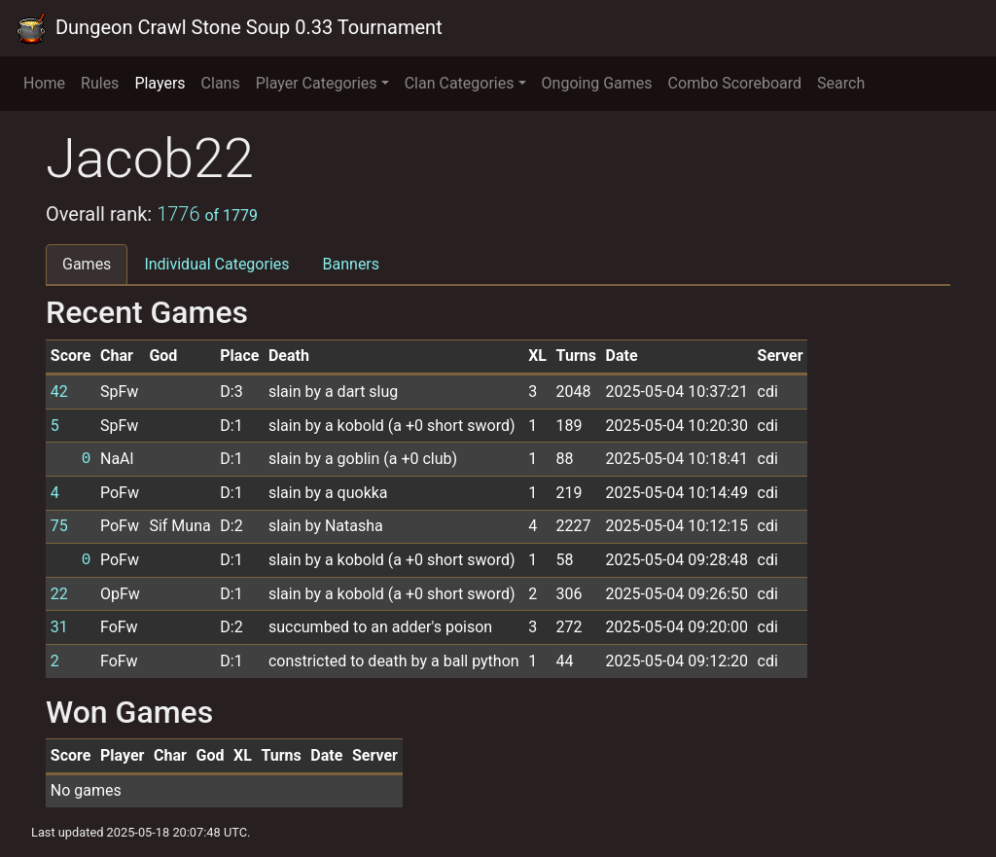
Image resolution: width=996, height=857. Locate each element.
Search (841, 83)
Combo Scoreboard (735, 83)
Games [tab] (86, 264)
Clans (220, 83)
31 (59, 627)
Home (44, 83)
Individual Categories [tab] (216, 264)
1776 (207, 214)
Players (159, 83)
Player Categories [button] (316, 83)
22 (59, 594)
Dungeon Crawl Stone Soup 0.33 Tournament (229, 28)
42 (59, 391)
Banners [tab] (351, 264)
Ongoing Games (597, 83)
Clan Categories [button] (460, 83)
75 (59, 526)
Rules (100, 83)
